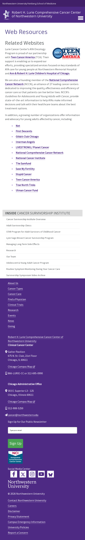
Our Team (11, 256)
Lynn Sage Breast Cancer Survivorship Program (30, 237)
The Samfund (23, 163)
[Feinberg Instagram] (32, 474)
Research (11, 250)
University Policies (18, 527)
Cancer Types (15, 288)
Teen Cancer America (23, 57)
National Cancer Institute (30, 158)
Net (18, 125)
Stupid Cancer (23, 174)
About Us (13, 283)
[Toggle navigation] (80, 18)
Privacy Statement (18, 516)
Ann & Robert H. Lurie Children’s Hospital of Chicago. (40, 73)
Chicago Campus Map (20, 366)
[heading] (42, 14)
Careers (12, 505)
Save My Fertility (25, 168)
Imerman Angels (25, 142)
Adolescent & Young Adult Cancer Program (27, 262)
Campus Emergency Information (26, 522)
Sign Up (15, 443)
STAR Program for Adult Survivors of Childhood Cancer (33, 231)
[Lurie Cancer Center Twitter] (23, 474)
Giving (11, 326)
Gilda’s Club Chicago (27, 136)
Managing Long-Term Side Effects (22, 244)
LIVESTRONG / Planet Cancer (32, 147)
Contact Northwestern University (27, 500)
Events (12, 315)
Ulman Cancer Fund (27, 190)
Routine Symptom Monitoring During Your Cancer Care (33, 269)
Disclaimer (14, 511)
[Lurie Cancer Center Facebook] (13, 474)
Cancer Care (14, 294)
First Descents (24, 131)
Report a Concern (18, 532)
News (11, 320)
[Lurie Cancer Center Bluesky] (50, 474)
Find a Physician (17, 299)
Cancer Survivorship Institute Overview (26, 219)
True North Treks (25, 185)
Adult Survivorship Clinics (18, 225)
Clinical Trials (15, 304)
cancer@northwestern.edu (23, 415)
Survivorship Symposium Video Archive (25, 275)
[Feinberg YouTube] (41, 474)
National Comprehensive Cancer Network (39, 152)
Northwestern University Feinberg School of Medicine (29, 3)
